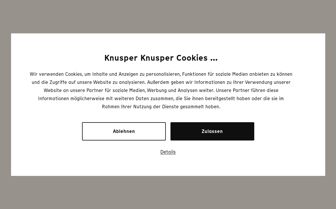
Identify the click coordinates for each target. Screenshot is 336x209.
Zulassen (212, 131)
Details (168, 152)
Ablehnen (124, 131)
